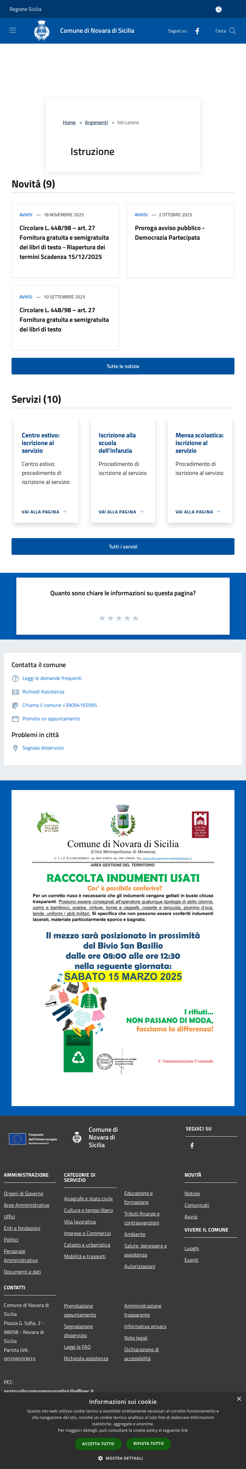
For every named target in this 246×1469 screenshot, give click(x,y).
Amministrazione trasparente (142, 1310)
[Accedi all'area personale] (218, 9)
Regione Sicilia (25, 9)
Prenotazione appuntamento (80, 1310)
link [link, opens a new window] (184, 1430)
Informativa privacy (145, 1326)
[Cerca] (232, 31)
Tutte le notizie (123, 366)
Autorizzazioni (139, 1266)
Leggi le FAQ (77, 1347)
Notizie (192, 1193)
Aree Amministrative (26, 1205)
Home (69, 122)
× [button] (238, 1399)
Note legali (136, 1338)
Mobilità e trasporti (85, 1256)
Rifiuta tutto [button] (149, 1443)
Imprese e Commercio (87, 1233)
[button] (123, 1458)
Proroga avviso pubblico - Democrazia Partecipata (170, 232)
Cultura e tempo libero (88, 1210)
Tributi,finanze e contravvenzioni (142, 1218)
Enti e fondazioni (22, 1228)
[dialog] (123, 1430)
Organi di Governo (23, 1193)
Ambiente (134, 1234)
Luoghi (191, 1248)
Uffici (9, 1216)
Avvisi (26, 214)
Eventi (191, 1260)
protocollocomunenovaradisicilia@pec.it (49, 1391)
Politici (11, 1239)
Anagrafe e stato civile (88, 1198)
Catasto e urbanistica (87, 1245)
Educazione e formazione (138, 1197)
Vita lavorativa (80, 1221)
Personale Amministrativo (21, 1255)
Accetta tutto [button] (98, 1444)
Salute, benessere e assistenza (145, 1250)
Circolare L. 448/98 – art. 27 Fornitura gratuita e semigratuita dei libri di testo (64, 319)
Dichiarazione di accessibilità (141, 1353)
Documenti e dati (22, 1272)
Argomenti (96, 122)
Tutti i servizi (123, 546)
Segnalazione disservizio (78, 1330)
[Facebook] (194, 30)
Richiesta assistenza (86, 1358)
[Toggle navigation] (13, 30)
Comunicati (196, 1205)
